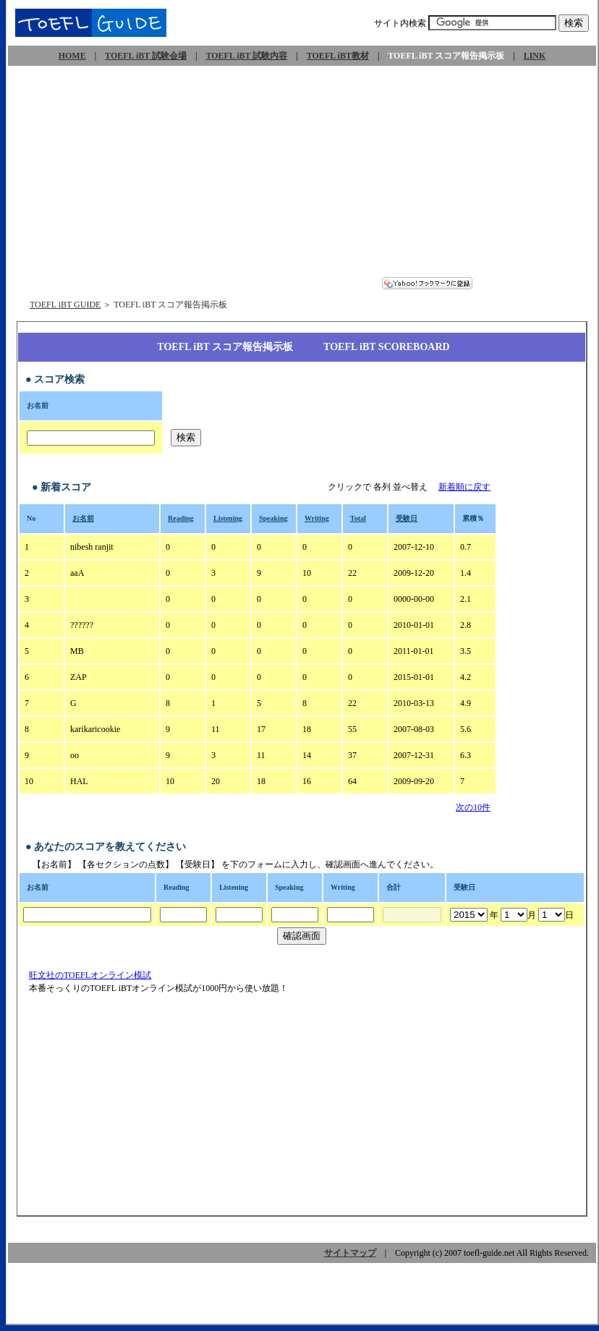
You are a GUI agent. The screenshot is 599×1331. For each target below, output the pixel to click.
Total (358, 518)
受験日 (406, 518)
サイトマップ (350, 1253)
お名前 (83, 518)
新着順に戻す (464, 487)
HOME (72, 56)
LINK (535, 56)
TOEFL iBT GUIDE (65, 304)
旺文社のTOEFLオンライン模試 (90, 975)
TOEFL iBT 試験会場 (146, 56)
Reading (181, 518)
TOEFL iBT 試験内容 (246, 56)
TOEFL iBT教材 (338, 56)
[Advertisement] (302, 176)
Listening (227, 518)
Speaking (273, 518)
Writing (317, 518)
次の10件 (473, 807)
